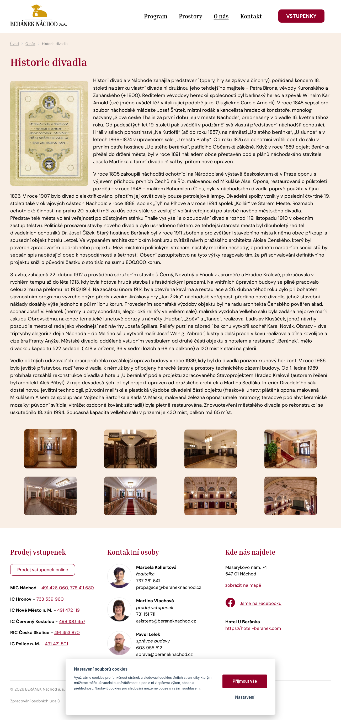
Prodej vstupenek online (42, 570)
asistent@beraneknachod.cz (166, 621)
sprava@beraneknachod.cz (164, 654)
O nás (30, 44)
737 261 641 (148, 581)
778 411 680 (82, 588)
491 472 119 (68, 610)
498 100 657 (72, 621)
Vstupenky (301, 16)
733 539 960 (50, 599)
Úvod (14, 44)
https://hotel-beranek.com (253, 628)
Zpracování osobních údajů (35, 701)
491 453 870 (67, 632)
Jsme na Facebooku (260, 603)
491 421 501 (56, 644)
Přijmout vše (245, 681)
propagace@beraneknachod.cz (168, 587)
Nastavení (244, 697)
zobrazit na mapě (243, 585)
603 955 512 (149, 648)
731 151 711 (145, 614)
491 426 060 (54, 588)
